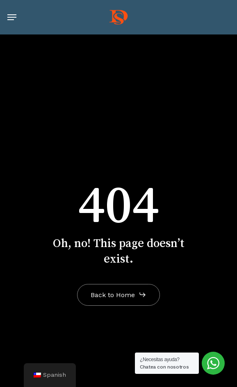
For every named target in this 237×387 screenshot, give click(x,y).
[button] (11, 17)
